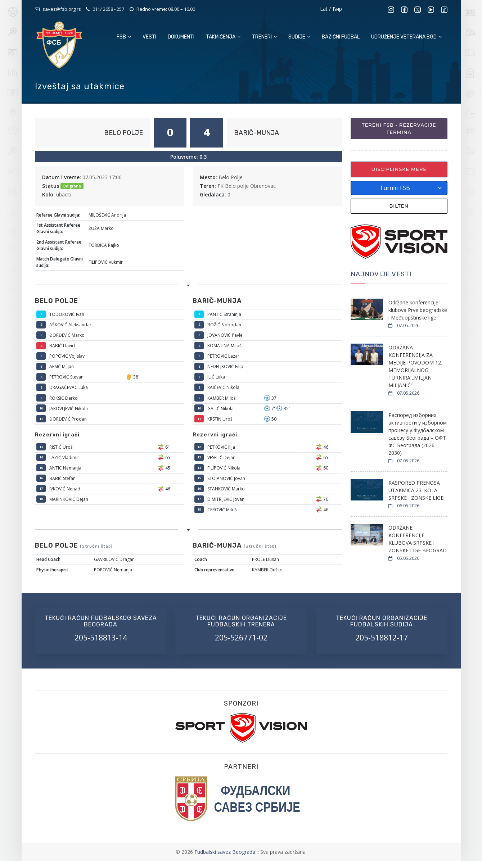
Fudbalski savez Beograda (225, 851)
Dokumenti (181, 37)
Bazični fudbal (341, 37)
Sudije (299, 37)
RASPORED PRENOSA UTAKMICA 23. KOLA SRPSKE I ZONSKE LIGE (415, 490)
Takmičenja (223, 37)
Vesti (149, 37)
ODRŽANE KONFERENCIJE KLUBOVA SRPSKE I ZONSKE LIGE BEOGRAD (417, 539)
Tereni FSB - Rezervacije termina (399, 128)
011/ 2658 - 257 (108, 9)
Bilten (399, 206)
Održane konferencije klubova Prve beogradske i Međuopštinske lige (417, 310)
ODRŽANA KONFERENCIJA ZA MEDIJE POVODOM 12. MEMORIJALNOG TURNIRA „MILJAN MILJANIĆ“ (415, 366)
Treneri (264, 37)
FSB (124, 37)
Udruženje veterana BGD (406, 37)
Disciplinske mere (399, 169)
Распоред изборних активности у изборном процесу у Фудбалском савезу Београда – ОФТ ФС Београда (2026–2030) (417, 434)
